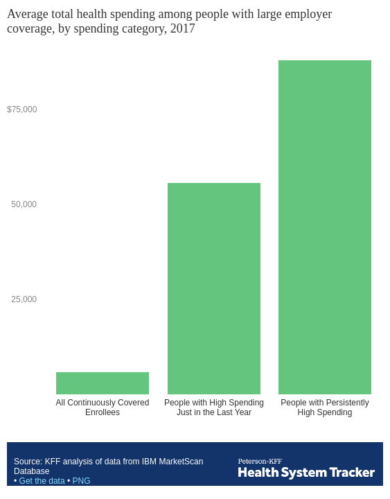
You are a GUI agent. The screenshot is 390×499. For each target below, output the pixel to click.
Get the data (42, 481)
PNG (81, 481)
